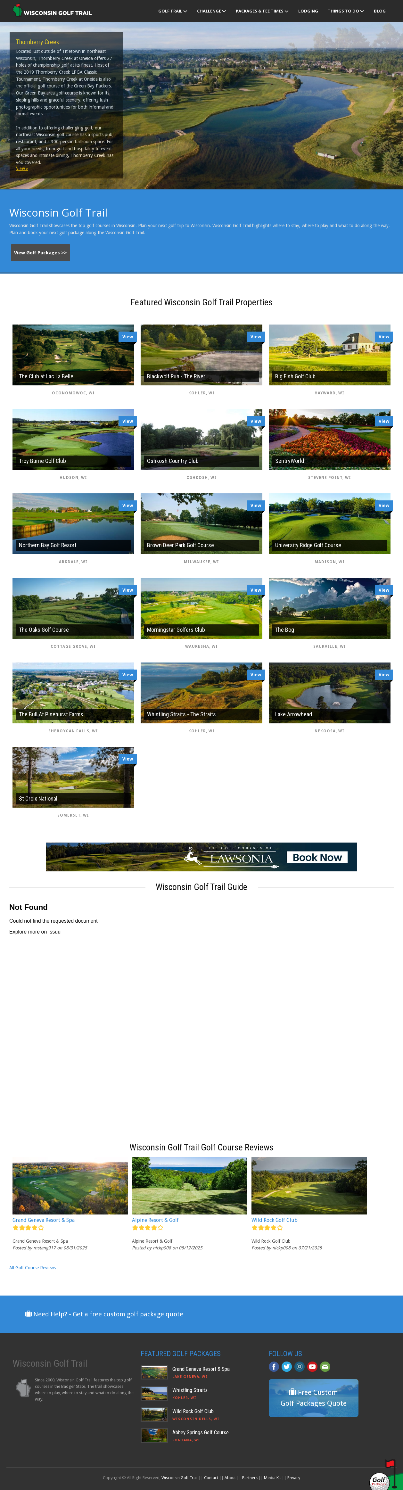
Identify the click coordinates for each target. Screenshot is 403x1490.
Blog (380, 11)
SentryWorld (289, 460)
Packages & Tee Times (262, 11)
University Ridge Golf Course (308, 545)
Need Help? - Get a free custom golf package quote (108, 1314)
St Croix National (38, 798)
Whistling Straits (190, 1390)
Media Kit (272, 1477)
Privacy (293, 1477)
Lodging (308, 11)
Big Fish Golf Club (295, 376)
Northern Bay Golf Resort (48, 545)
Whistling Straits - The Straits (181, 714)
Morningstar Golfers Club (176, 629)
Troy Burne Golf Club (42, 460)
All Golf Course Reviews (32, 1267)
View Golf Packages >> (40, 253)
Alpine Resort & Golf (155, 1220)
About (230, 1477)
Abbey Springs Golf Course (200, 1432)
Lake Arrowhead (293, 714)
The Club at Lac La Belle (46, 376)
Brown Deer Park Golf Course (180, 545)
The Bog (284, 629)
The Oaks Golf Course (44, 629)
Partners (250, 1477)
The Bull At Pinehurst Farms (51, 714)
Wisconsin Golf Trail (179, 1477)
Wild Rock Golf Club (274, 1220)
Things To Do (346, 11)
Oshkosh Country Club (173, 460)
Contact (211, 1477)
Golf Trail (172, 11)
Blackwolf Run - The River (176, 376)
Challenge (211, 11)
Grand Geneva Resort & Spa (43, 1220)
